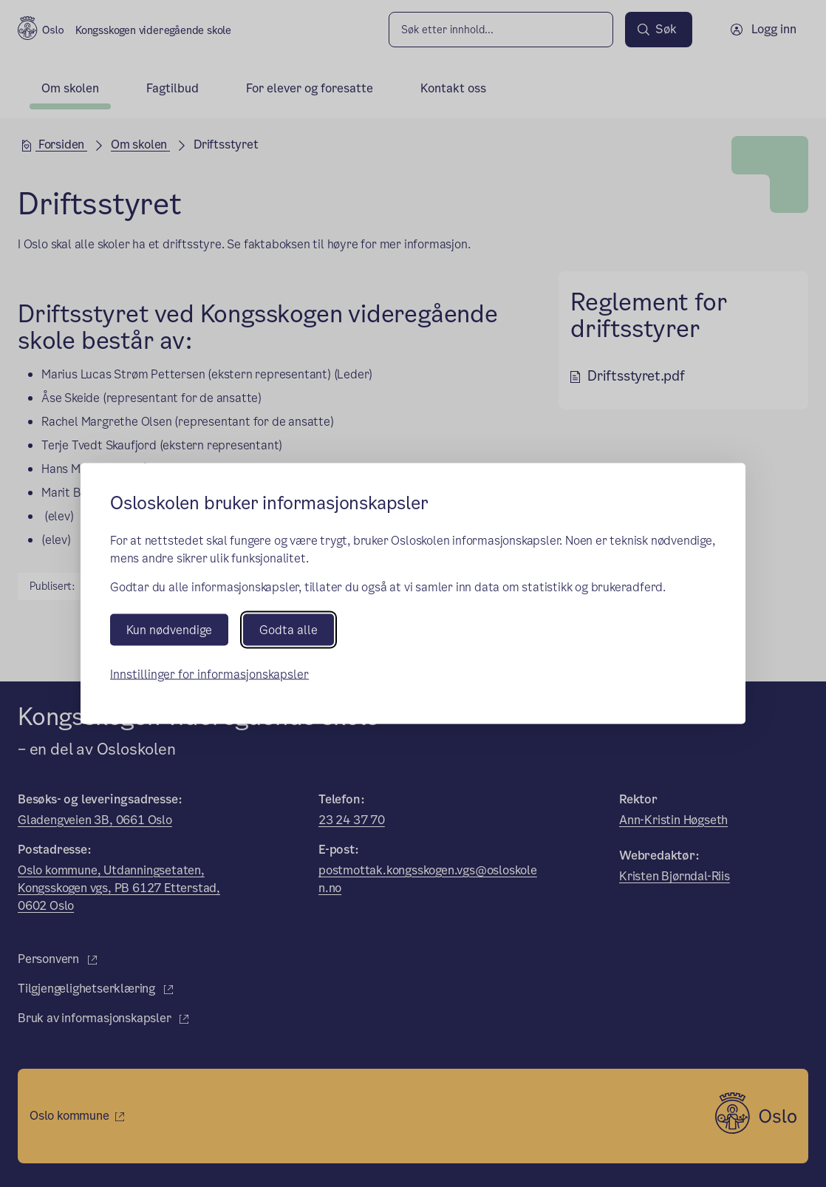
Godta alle (288, 629)
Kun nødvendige (169, 629)
